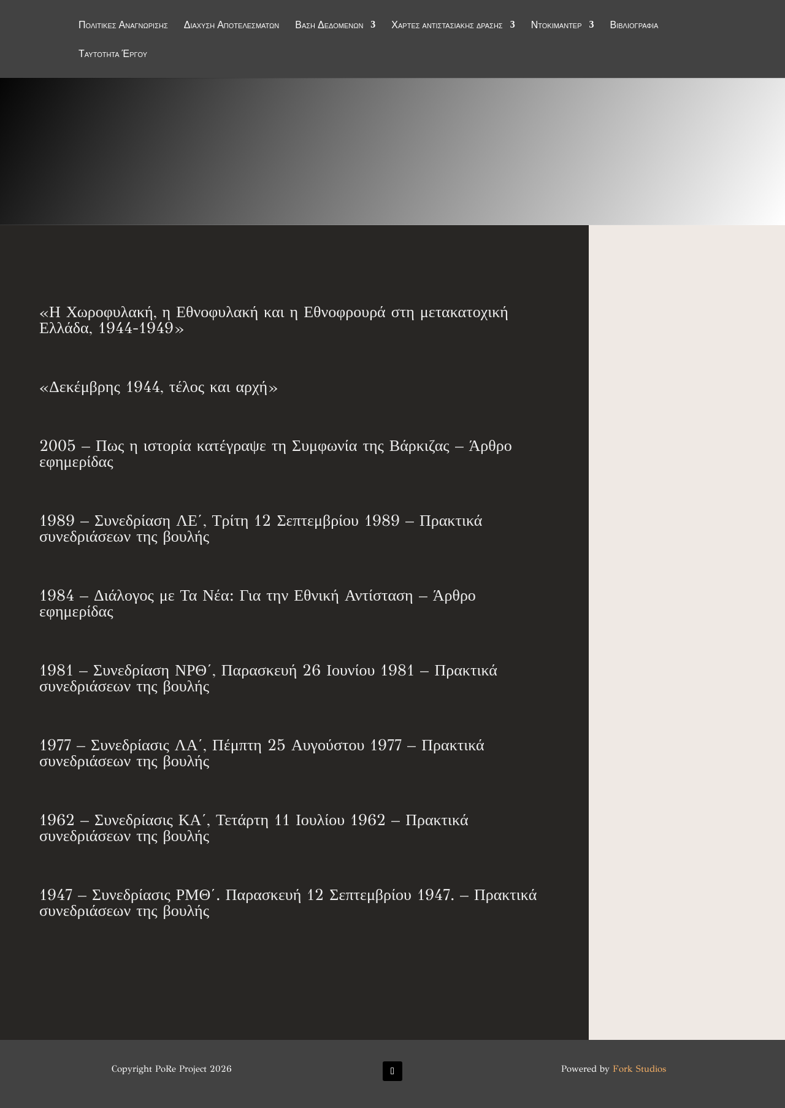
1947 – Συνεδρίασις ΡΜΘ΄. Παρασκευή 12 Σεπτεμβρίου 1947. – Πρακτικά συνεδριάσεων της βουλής (288, 902)
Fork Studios (639, 1068)
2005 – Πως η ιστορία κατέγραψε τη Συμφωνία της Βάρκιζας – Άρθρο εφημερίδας (275, 453)
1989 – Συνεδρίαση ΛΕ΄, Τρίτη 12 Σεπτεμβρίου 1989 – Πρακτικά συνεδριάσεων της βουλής (260, 528)
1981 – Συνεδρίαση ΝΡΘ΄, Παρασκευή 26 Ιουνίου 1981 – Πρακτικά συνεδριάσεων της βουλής (268, 678)
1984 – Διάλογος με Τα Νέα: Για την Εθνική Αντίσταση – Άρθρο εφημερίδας (257, 603)
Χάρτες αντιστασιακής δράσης (446, 25)
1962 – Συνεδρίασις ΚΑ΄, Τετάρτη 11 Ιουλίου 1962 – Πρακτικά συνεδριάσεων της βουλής (254, 827)
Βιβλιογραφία (634, 25)
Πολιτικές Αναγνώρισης (123, 25)
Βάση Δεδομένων (329, 25)
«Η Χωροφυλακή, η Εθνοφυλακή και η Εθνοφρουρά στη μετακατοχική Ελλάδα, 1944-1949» (273, 319)
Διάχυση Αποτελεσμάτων (232, 25)
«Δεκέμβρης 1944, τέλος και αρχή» (158, 386)
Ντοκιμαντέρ (556, 25)
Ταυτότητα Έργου (112, 54)
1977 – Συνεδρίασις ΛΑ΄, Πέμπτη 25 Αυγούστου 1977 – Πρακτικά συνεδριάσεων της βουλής (261, 753)
